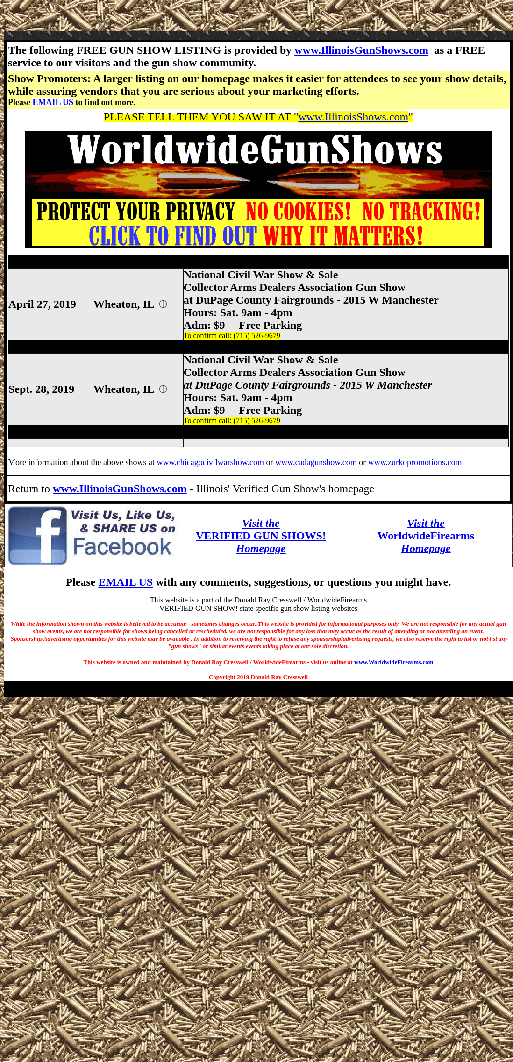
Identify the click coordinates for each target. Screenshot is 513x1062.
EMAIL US (52, 102)
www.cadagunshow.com (316, 462)
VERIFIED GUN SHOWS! (261, 535)
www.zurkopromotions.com (415, 462)
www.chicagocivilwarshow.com (210, 462)
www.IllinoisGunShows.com (361, 50)
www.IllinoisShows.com (353, 117)
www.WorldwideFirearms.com (393, 662)
